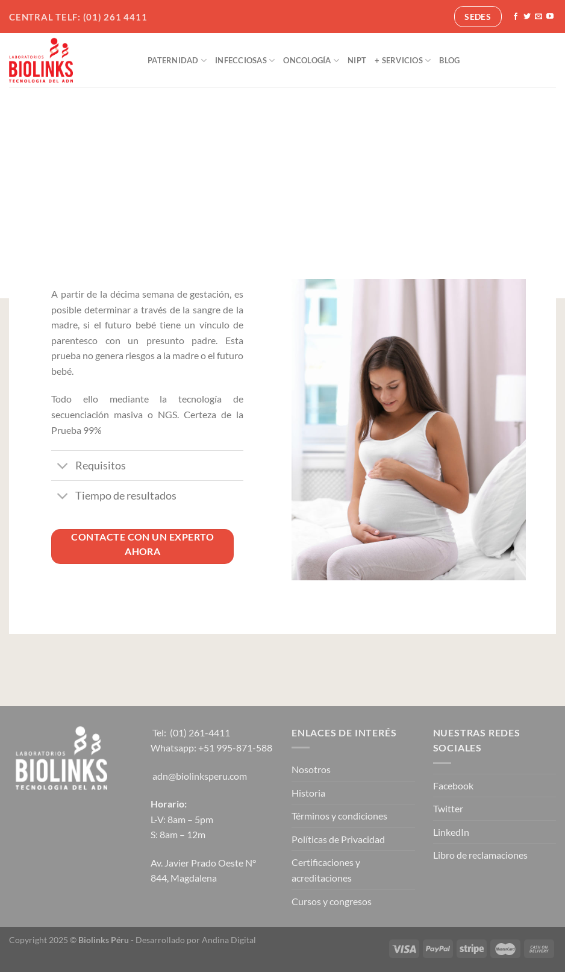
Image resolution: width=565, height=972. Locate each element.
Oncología (311, 60)
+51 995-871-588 (235, 747)
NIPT (357, 60)
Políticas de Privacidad (338, 839)
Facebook (453, 785)
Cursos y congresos (332, 901)
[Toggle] (63, 467)
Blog (449, 60)
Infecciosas (245, 60)
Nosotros (311, 769)
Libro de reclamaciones (480, 855)
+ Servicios (403, 60)
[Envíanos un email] (538, 17)
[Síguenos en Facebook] (515, 17)
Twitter (448, 808)
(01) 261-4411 (200, 732)
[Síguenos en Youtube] (550, 17)
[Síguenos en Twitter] (527, 17)
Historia (308, 792)
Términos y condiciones (339, 815)
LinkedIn (451, 832)
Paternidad (177, 60)
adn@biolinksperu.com (199, 776)
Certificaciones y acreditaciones (326, 869)
